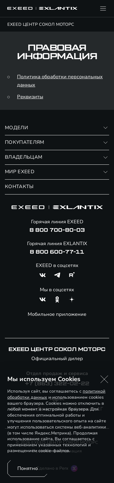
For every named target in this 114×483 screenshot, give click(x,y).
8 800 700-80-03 (57, 230)
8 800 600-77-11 (57, 252)
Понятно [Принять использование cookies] (27, 468)
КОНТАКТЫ (19, 186)
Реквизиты (30, 96)
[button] (104, 379)
